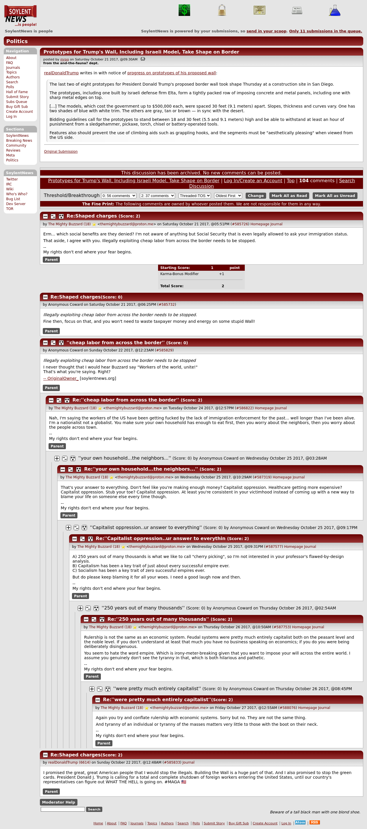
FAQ (9, 63)
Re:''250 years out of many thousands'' (158, 619)
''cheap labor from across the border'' (116, 342)
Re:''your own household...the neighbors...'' (141, 469)
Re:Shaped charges (92, 216)
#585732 (167, 305)
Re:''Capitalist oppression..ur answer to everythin (161, 538)
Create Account (19, 112)
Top (290, 180)
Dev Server (15, 204)
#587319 (262, 477)
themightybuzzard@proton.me (126, 224)
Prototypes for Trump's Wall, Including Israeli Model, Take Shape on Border (141, 52)
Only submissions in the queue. (325, 31)
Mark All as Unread (335, 196)
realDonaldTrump (61, 73)
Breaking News (19, 141)
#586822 (244, 408)
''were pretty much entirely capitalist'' (157, 688)
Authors (13, 77)
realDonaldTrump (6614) (69, 762)
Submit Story (17, 97)
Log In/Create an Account (253, 180)
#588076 (287, 708)
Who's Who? (16, 194)
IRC (9, 184)
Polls (10, 87)
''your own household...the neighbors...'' (124, 458)
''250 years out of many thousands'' (143, 608)
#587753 (281, 627)
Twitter (12, 179)
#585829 (164, 350)
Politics (17, 41)
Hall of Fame (17, 92)
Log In (11, 117)
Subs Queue (16, 102)
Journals (13, 68)
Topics (11, 72)
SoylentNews (20, 15)
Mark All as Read (289, 196)
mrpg (64, 59)
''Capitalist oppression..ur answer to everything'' (146, 527)
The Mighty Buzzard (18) (69, 224)
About (11, 58)
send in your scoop (266, 31)
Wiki (9, 189)
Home (98, 823)
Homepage (260, 224)
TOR (9, 209)
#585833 (172, 762)
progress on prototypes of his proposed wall (171, 73)
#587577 (274, 547)
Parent (51, 259)
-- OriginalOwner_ (61, 378)
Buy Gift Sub (17, 107)
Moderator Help (58, 802)
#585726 (240, 224)
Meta (10, 155)
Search (12, 82)
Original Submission (61, 152)
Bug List (13, 199)
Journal (276, 224)
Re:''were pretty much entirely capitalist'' (157, 699)
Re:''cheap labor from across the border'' (126, 400)
